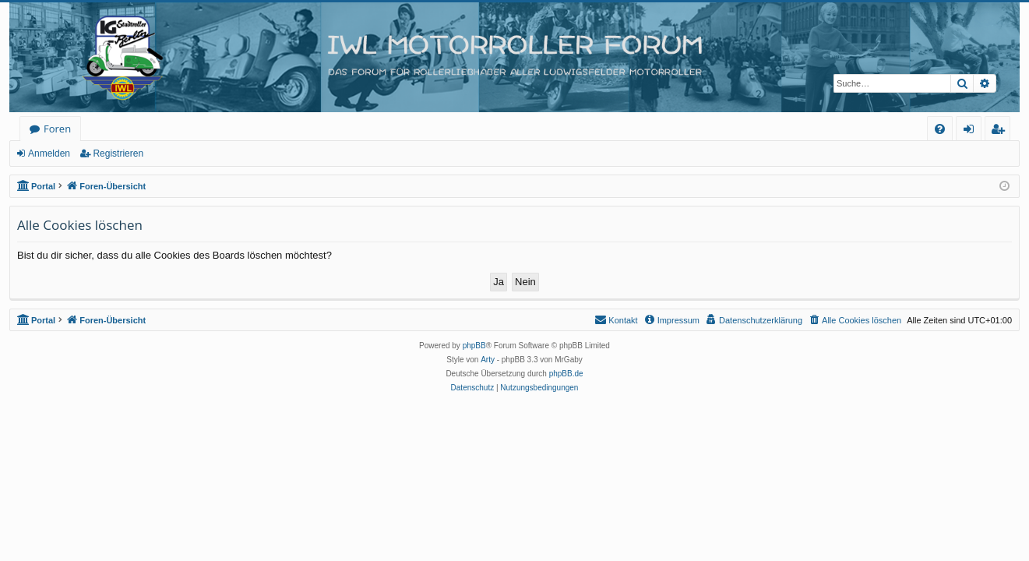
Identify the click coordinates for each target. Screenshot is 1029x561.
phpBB (474, 345)
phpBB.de (566, 373)
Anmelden (49, 153)
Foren (57, 129)
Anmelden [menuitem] (973, 131)
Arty (488, 359)
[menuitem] (940, 129)
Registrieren (118, 153)
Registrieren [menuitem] (1001, 131)
